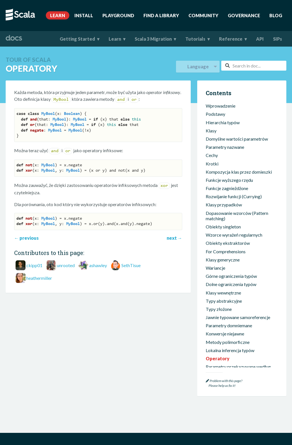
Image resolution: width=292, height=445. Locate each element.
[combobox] (253, 66)
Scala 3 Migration (153, 39)
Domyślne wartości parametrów (237, 106)
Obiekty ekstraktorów (228, 210)
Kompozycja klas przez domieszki (239, 139)
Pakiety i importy (222, 356)
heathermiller (39, 278)
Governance (244, 15)
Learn (57, 15)
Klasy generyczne (223, 227)
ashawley (98, 265)
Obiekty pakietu (222, 364)
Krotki (212, 131)
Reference (230, 39)
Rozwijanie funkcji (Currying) (234, 164)
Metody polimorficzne (228, 309)
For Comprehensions (226, 219)
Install (83, 15)
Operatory (217, 326)
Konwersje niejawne (225, 301)
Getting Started (77, 39)
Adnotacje (216, 348)
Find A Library (161, 15)
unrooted (66, 265)
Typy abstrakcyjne (224, 268)
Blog (275, 15)
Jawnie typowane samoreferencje (238, 284)
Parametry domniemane (229, 293)
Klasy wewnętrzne (223, 260)
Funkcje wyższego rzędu (229, 147)
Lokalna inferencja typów (230, 317)
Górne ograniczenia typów (231, 243)
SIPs (277, 39)
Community (203, 15)
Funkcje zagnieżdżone (227, 155)
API (260, 39)
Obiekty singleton (223, 194)
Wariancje (215, 235)
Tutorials (195, 39)
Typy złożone (219, 276)
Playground (118, 15)
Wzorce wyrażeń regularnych (234, 202)
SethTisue (131, 265)
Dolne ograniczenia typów (231, 251)
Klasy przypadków (224, 172)
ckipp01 (34, 265)
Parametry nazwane (225, 114)
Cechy (212, 122)
